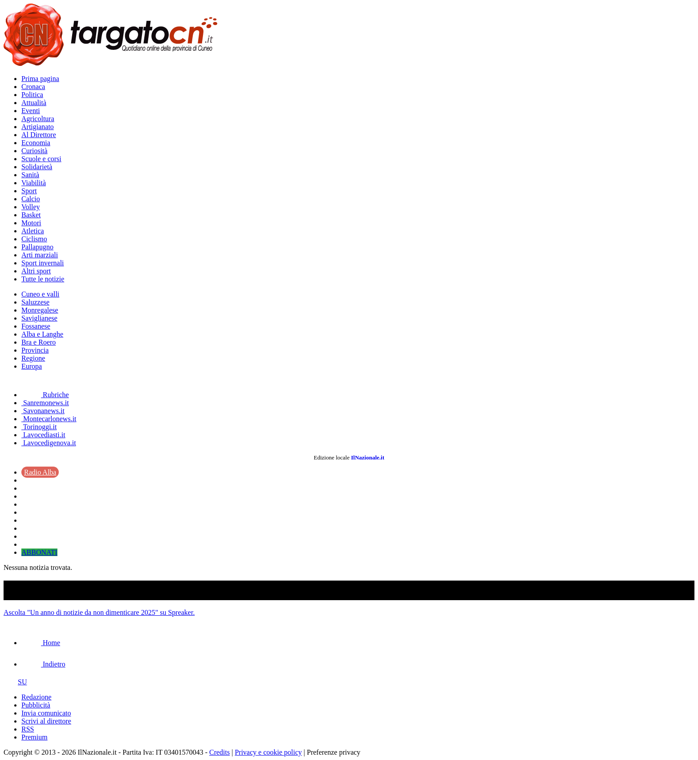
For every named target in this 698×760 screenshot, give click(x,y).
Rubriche (45, 394)
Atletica (32, 231)
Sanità (30, 175)
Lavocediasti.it (43, 435)
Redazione (36, 697)
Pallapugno (37, 247)
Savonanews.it (43, 411)
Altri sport (36, 271)
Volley (30, 207)
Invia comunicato (46, 713)
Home (40, 642)
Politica (32, 94)
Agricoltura (37, 118)
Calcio (30, 199)
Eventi (30, 110)
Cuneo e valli (40, 294)
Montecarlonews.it (49, 419)
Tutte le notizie (42, 279)
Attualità (33, 102)
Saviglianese (39, 318)
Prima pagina (40, 78)
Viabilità (33, 183)
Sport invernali (42, 263)
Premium (34, 737)
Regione (33, 358)
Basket (31, 215)
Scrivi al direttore (46, 721)
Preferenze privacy (333, 752)
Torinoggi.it (39, 427)
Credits (219, 752)
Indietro (43, 664)
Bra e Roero (38, 342)
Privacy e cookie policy (268, 752)
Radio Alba (40, 472)
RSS (27, 729)
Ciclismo (34, 239)
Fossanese (35, 326)
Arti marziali (39, 255)
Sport (29, 191)
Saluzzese (35, 302)
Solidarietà (36, 167)
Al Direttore (38, 134)
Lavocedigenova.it (48, 443)
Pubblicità (35, 705)
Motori (31, 223)
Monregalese (39, 310)
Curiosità (34, 150)
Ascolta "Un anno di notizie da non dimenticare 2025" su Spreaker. (99, 612)
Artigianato (37, 126)
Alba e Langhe (42, 334)
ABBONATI (39, 552)
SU (15, 682)
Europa (31, 366)
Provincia (35, 350)
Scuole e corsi (41, 159)
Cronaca (33, 86)
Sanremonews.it (45, 402)
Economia (35, 142)
